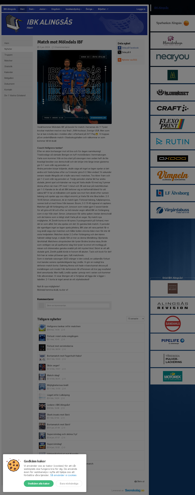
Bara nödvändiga (69, 483)
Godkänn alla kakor (39, 483)
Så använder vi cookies (63, 475)
